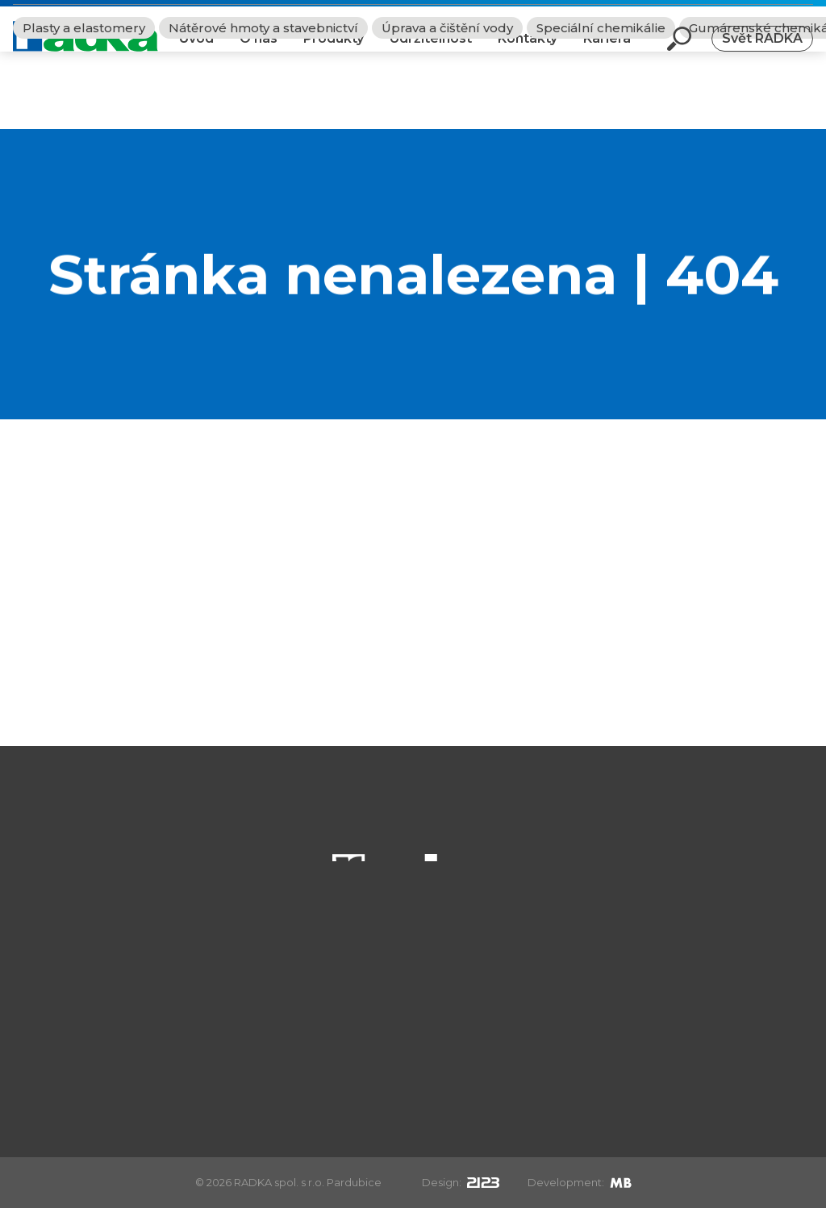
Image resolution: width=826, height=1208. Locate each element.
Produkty (333, 51)
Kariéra (607, 51)
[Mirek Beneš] (621, 1182)
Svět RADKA (762, 51)
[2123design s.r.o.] (483, 1182)
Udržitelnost (431, 51)
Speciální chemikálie (600, 105)
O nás (258, 51)
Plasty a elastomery (84, 105)
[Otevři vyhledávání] (679, 52)
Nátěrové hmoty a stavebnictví (263, 105)
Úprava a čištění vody (447, 105)
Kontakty (527, 51)
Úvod (196, 51)
